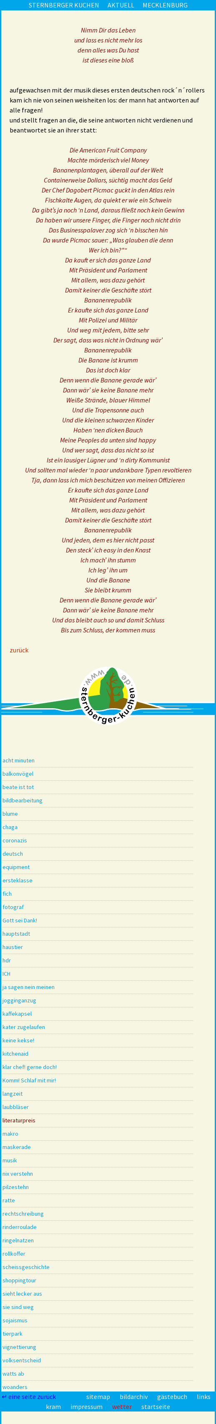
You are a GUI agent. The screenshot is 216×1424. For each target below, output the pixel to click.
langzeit (13, 1093)
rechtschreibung (23, 1213)
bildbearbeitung (23, 800)
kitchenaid (15, 1053)
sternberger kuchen (64, 5)
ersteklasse (18, 880)
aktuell (121, 5)
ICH (6, 973)
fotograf (13, 907)
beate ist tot (18, 787)
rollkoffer (14, 1253)
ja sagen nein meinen (29, 987)
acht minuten (19, 760)
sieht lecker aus (22, 1293)
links (204, 1396)
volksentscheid (22, 1360)
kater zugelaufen (24, 1027)
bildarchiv (134, 1396)
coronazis (15, 840)
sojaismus (15, 1320)
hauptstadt (16, 933)
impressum (87, 1406)
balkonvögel (18, 773)
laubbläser (16, 1107)
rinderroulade (20, 1227)
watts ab (13, 1373)
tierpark (13, 1333)
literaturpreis (19, 1120)
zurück (19, 650)
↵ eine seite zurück (29, 1396)
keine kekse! (18, 1040)
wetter (122, 1406)
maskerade (17, 1147)
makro (10, 1133)
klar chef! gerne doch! (30, 1067)
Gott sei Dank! (20, 920)
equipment (16, 867)
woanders (15, 1387)
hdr (7, 960)
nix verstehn (18, 1173)
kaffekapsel (17, 1013)
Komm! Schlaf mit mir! (29, 1080)
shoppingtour (19, 1280)
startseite (155, 1406)
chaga (10, 827)
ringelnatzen (18, 1240)
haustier (13, 947)
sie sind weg (18, 1307)
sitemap (98, 1396)
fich (7, 893)
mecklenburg (165, 5)
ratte (9, 1200)
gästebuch (172, 1396)
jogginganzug (19, 1000)
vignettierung (19, 1347)
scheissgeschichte (26, 1267)
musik (10, 1160)
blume (10, 813)
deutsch (13, 853)
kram (54, 1406)
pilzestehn (16, 1187)
